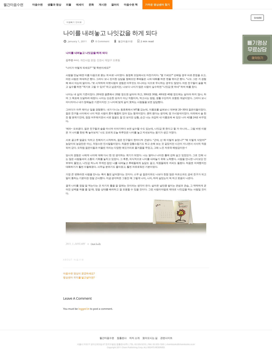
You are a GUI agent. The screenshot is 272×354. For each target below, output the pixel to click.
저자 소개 (134, 338)
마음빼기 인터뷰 (74, 22)
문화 (91, 4)
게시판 (103, 4)
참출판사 (122, 338)
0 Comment (102, 41)
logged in (83, 308)
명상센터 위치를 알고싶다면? (79, 277)
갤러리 (115, 4)
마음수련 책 (131, 4)
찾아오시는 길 (150, 338)
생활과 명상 (54, 4)
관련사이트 (166, 338)
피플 (68, 4)
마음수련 (37, 4)
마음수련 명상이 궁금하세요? (79, 273)
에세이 (80, 4)
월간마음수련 (13, 5)
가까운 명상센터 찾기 (157, 4)
